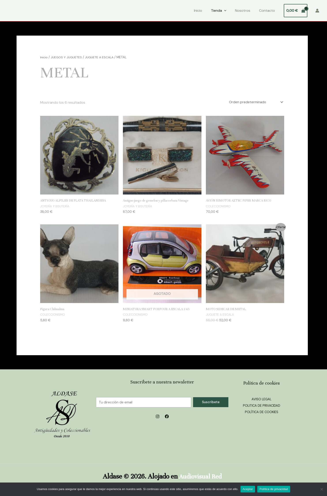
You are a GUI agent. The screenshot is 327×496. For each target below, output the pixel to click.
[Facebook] (167, 418)
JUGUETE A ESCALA (100, 57)
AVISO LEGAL (261, 400)
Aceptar (248, 489)
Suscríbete (211, 403)
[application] (224, 10)
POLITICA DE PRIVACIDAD (262, 406)
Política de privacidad (273, 489)
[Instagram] (158, 418)
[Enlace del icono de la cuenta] (317, 11)
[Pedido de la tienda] (254, 102)
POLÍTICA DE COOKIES (261, 413)
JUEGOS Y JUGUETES (66, 57)
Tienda (218, 10)
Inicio (198, 10)
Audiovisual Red (200, 477)
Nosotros (242, 10)
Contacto (267, 10)
